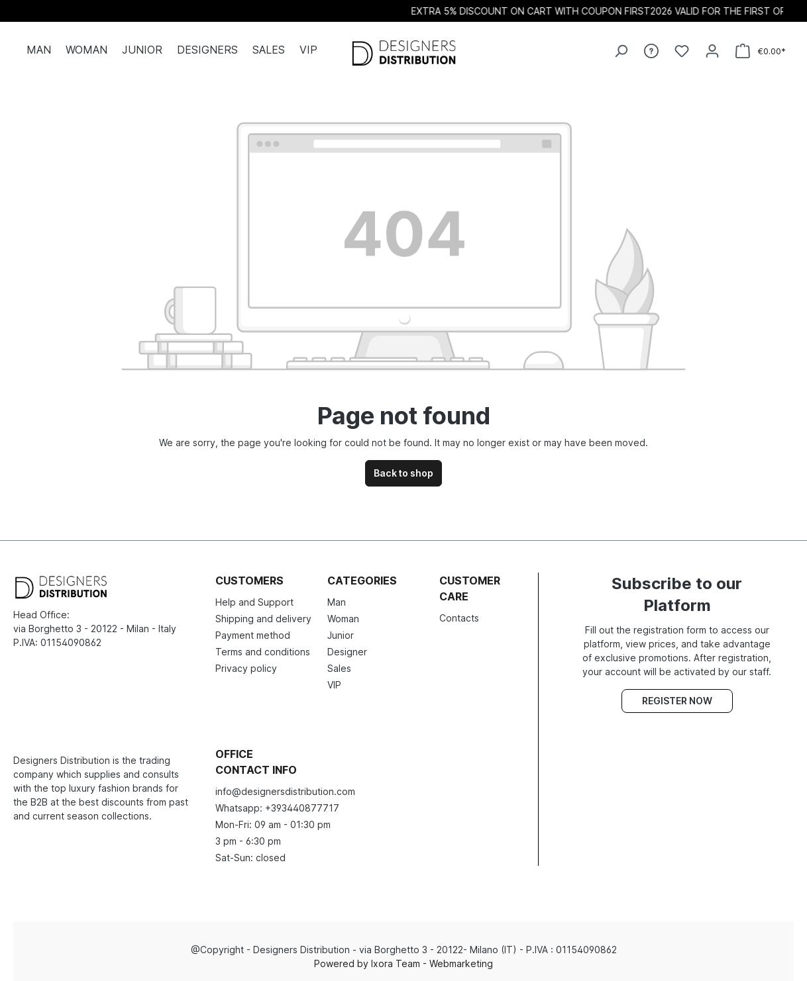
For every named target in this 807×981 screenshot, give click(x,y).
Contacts (459, 618)
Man (336, 602)
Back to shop (403, 473)
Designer (347, 651)
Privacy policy (246, 668)
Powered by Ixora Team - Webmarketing (403, 963)
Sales (339, 668)
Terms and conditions (262, 651)
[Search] (621, 51)
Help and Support (254, 602)
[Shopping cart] (760, 51)
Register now (677, 700)
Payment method (252, 635)
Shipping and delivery (263, 618)
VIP (334, 684)
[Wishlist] (682, 51)
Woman (343, 618)
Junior (340, 635)
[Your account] (712, 51)
